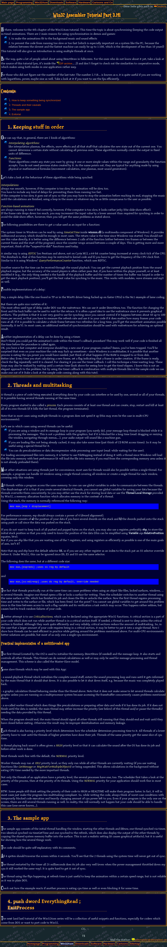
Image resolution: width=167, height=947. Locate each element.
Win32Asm (41, 2)
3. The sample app (19, 109)
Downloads (56, 2)
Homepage (33, 943)
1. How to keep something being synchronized (35, 100)
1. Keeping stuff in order (36, 127)
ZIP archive (66, 63)
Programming (24, 2)
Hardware (84, 2)
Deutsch (161, 6)
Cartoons (122, 943)
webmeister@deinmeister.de (151, 939)
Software (71, 2)
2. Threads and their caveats (25, 105)
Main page (7, 2)
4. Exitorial (15, 114)
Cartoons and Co (102, 2)
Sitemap (135, 943)
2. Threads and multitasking (40, 385)
